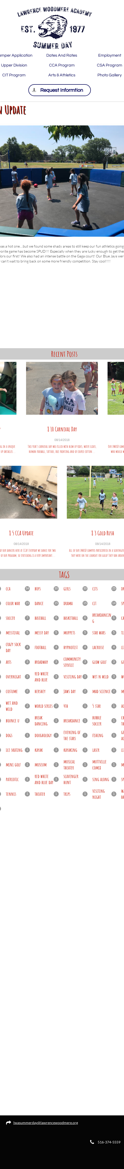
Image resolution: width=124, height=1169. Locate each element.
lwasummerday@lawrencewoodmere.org (45, 1122)
